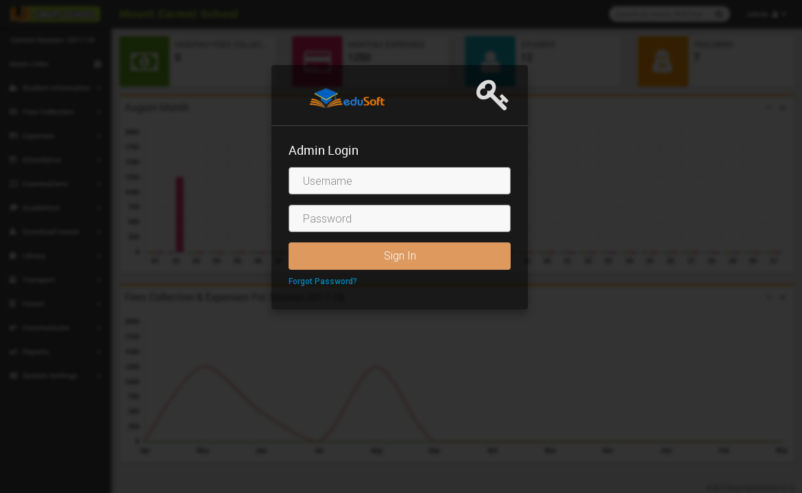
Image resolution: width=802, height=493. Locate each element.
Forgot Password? (323, 281)
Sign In (400, 255)
